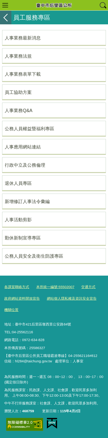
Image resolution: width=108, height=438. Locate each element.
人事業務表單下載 (23, 74)
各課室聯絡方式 (16, 287)
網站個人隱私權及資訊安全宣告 (72, 298)
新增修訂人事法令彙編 (27, 201)
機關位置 (11, 310)
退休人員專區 (18, 183)
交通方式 (88, 287)
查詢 (103, 5)
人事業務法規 (18, 56)
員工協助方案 (18, 92)
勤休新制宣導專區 (23, 237)
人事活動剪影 (18, 219)
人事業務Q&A (18, 110)
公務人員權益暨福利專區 (29, 128)
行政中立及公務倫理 (25, 165)
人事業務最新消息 (23, 37)
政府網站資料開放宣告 (22, 298)
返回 (5, 17)
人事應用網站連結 (23, 146)
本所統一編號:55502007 (55, 287)
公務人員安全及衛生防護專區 (34, 256)
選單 (5, 5)
